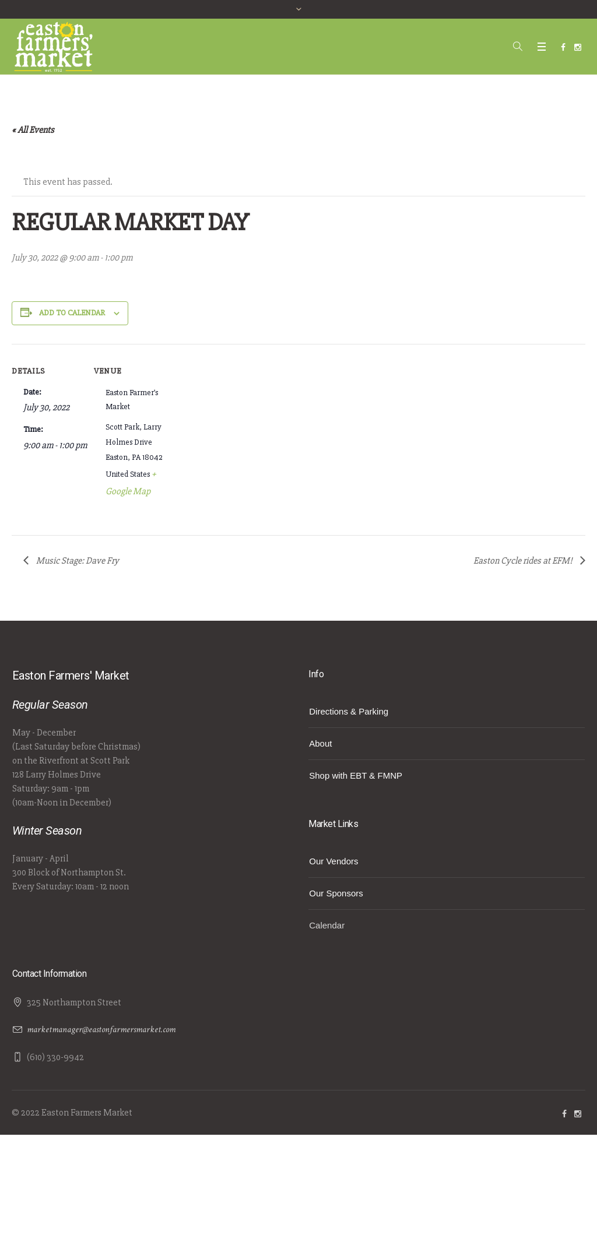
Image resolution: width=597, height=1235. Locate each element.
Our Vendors (333, 861)
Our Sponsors (336, 893)
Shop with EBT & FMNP (355, 775)
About (320, 743)
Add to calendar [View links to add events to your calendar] (72, 313)
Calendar (327, 925)
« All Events (33, 130)
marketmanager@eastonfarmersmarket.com (101, 1029)
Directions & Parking (348, 711)
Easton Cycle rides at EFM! (523, 561)
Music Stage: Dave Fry (76, 561)
